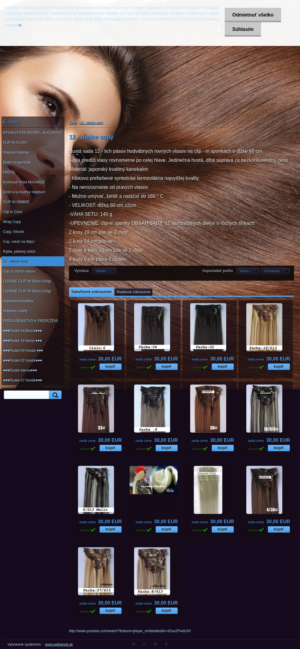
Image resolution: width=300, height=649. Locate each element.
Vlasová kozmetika (18, 301)
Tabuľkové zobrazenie (91, 291)
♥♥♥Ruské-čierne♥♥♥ (20, 370)
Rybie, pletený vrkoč (19, 251)
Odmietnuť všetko (252, 14)
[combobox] (248, 271)
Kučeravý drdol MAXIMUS (24, 182)
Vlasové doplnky (16, 152)
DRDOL (9, 172)
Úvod (73, 122)
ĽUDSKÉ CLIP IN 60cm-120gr (27, 291)
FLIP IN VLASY (15, 142)
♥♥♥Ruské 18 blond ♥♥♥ (22, 341)
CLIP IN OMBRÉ (16, 202)
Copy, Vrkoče (13, 232)
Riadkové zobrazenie (133, 292)
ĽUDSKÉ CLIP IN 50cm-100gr (27, 281)
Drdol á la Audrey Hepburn (24, 192)
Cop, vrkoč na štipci (18, 242)
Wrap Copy (12, 222)
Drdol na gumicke (17, 162)
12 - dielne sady (15, 261)
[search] (54, 395)
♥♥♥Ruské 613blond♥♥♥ (22, 331)
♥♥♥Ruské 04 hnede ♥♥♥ (23, 351)
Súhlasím (243, 29)
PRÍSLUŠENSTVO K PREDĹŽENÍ (30, 321)
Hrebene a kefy (15, 311)
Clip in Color (12, 212)
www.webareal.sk (59, 644)
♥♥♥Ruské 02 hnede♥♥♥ (22, 360)
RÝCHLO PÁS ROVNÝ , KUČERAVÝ (33, 133)
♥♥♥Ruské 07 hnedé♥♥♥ (22, 380)
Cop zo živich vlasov (19, 271)
